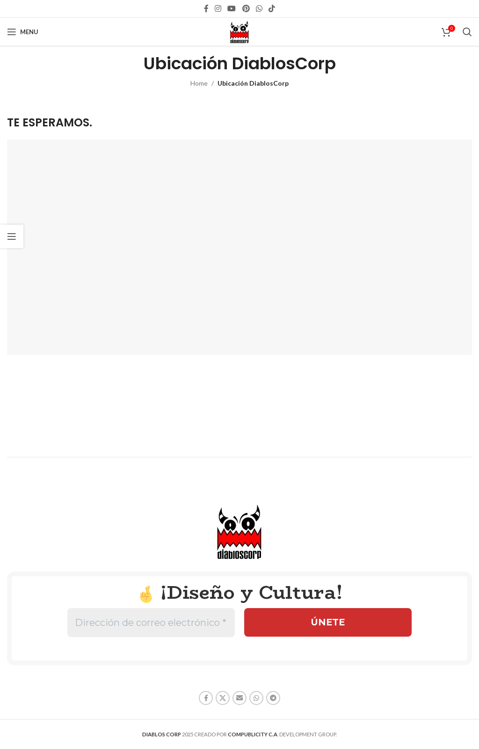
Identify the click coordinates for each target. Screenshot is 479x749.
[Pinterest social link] (246, 8)
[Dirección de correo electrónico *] (151, 622)
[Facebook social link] (206, 8)
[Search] (467, 31)
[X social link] (223, 698)
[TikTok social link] (272, 8)
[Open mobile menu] (22, 31)
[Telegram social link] (273, 698)
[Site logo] (239, 31)
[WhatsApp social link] (259, 8)
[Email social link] (239, 698)
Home (199, 83)
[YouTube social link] (232, 8)
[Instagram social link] (217, 8)
